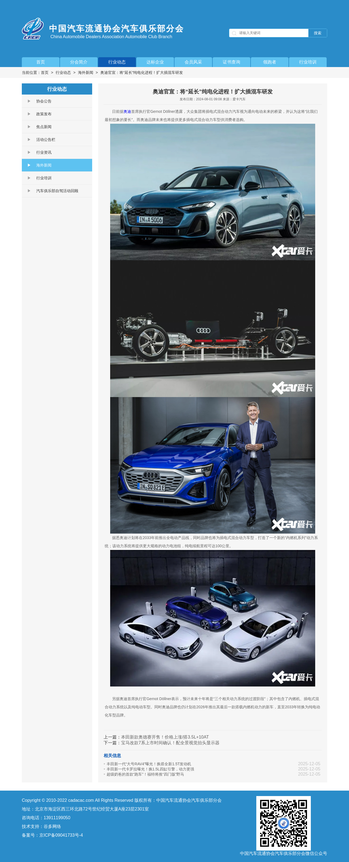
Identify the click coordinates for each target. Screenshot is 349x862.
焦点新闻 (44, 127)
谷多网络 (52, 826)
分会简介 (79, 62)
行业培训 (308, 62)
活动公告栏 (45, 139)
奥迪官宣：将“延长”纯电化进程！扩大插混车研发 (141, 72)
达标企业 (155, 62)
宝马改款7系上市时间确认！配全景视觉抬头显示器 (170, 742)
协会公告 (44, 101)
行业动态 (117, 62)
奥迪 (127, 111)
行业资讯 (44, 152)
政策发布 (44, 114)
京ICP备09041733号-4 (61, 835)
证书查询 (231, 62)
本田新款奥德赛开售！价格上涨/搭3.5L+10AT (165, 737)
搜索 (317, 33)
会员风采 (193, 62)
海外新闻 (85, 72)
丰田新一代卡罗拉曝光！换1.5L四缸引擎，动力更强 (150, 769)
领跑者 (269, 62)
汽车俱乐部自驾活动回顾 (57, 191)
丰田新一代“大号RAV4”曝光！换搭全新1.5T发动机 (149, 764)
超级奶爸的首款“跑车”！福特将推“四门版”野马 (145, 774)
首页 (40, 62)
